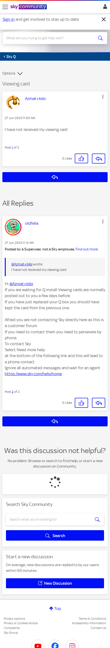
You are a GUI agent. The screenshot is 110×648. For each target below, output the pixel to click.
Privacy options (14, 618)
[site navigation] (5, 7)
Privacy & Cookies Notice (21, 623)
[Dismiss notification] (104, 19)
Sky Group (11, 632)
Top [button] (57, 608)
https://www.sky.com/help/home (33, 373)
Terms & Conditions (92, 618)
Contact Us (98, 628)
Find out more (86, 249)
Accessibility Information (89, 623)
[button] (102, 96)
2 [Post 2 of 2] (12, 392)
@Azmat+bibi (21, 264)
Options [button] (8, 73)
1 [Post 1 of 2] (12, 147)
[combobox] (50, 38)
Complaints (12, 628)
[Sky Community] (29, 7)
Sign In (104, 7)
